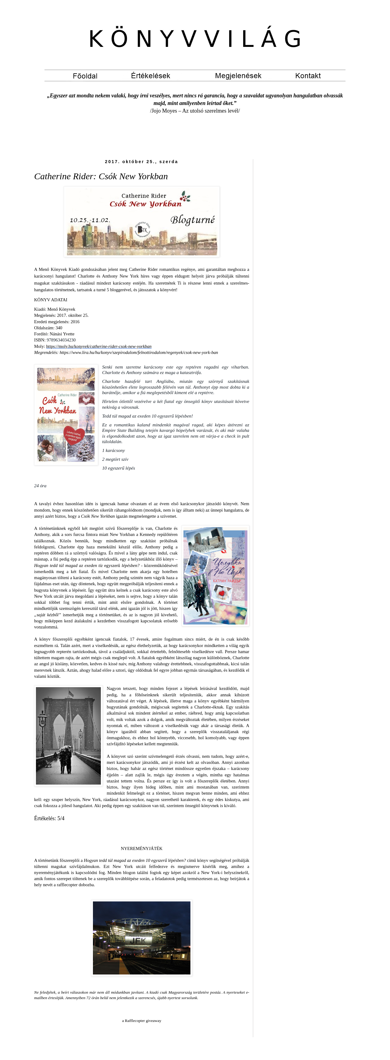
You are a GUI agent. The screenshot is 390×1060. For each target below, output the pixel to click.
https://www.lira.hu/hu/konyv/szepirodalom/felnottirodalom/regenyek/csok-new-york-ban (139, 352)
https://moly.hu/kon (99, 346)
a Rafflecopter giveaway (141, 1020)
